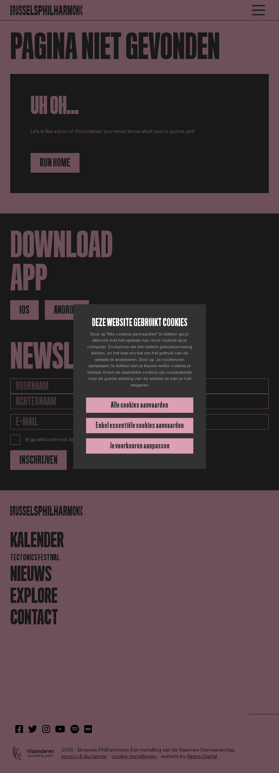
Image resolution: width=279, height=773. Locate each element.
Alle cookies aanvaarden (139, 404)
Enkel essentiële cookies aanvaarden (140, 425)
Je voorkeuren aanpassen (140, 445)
